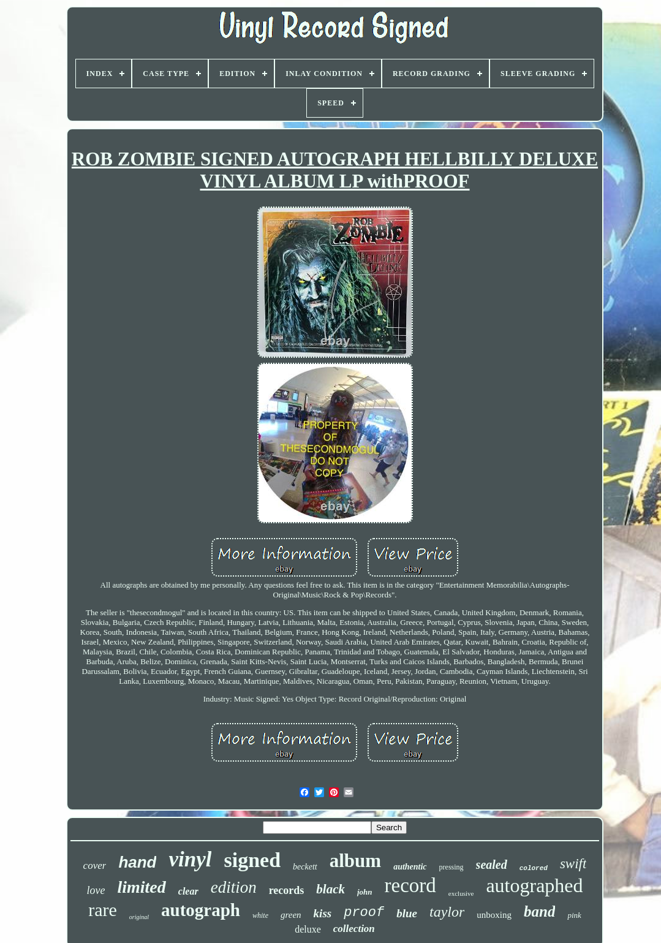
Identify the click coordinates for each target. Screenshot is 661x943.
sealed (491, 864)
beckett (305, 866)
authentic (409, 866)
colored (533, 868)
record (410, 885)
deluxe (308, 929)
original (139, 917)
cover (95, 865)
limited (141, 886)
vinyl (189, 859)
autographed (534, 885)
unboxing (494, 915)
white (260, 915)
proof (364, 912)
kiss (323, 913)
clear (188, 891)
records (286, 890)
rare (102, 909)
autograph (200, 910)
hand (137, 862)
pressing (451, 867)
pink (574, 915)
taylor (446, 912)
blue (406, 913)
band (539, 911)
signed (252, 860)
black (330, 889)
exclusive (461, 893)
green (291, 915)
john (364, 891)
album (355, 860)
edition (234, 887)
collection (354, 928)
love (95, 890)
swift (573, 863)
